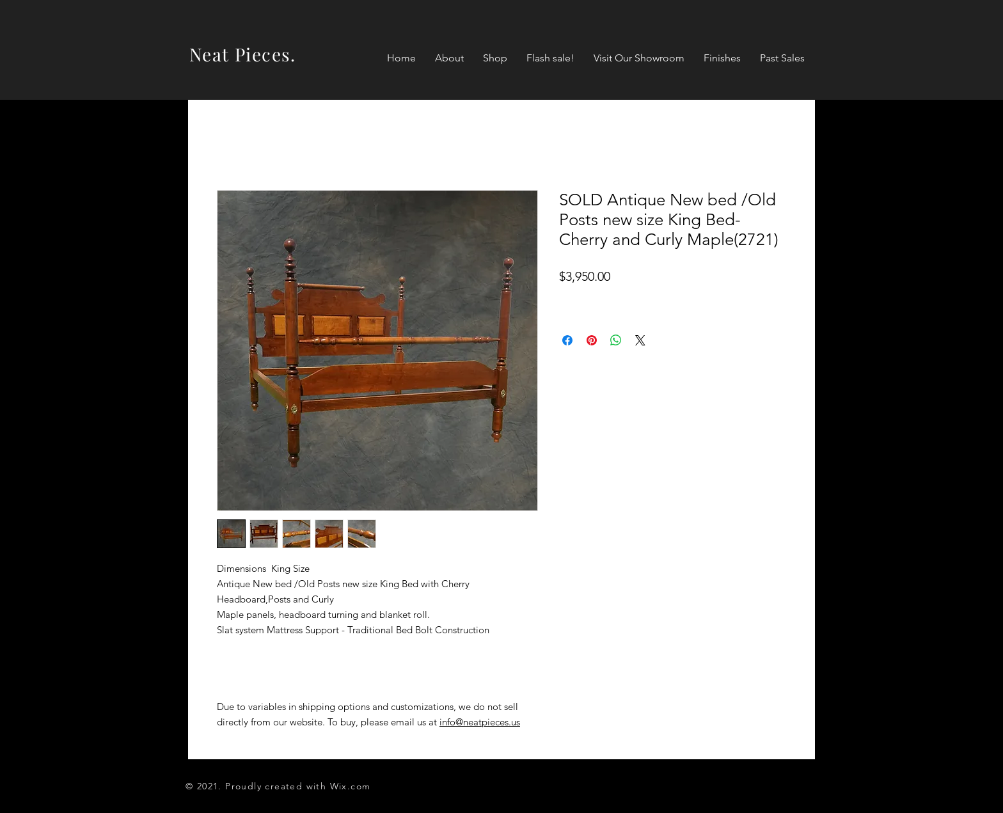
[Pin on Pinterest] (591, 340)
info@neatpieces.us (479, 722)
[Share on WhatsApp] (616, 340)
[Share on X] (640, 340)
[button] (495, 58)
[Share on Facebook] (567, 340)
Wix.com (350, 786)
